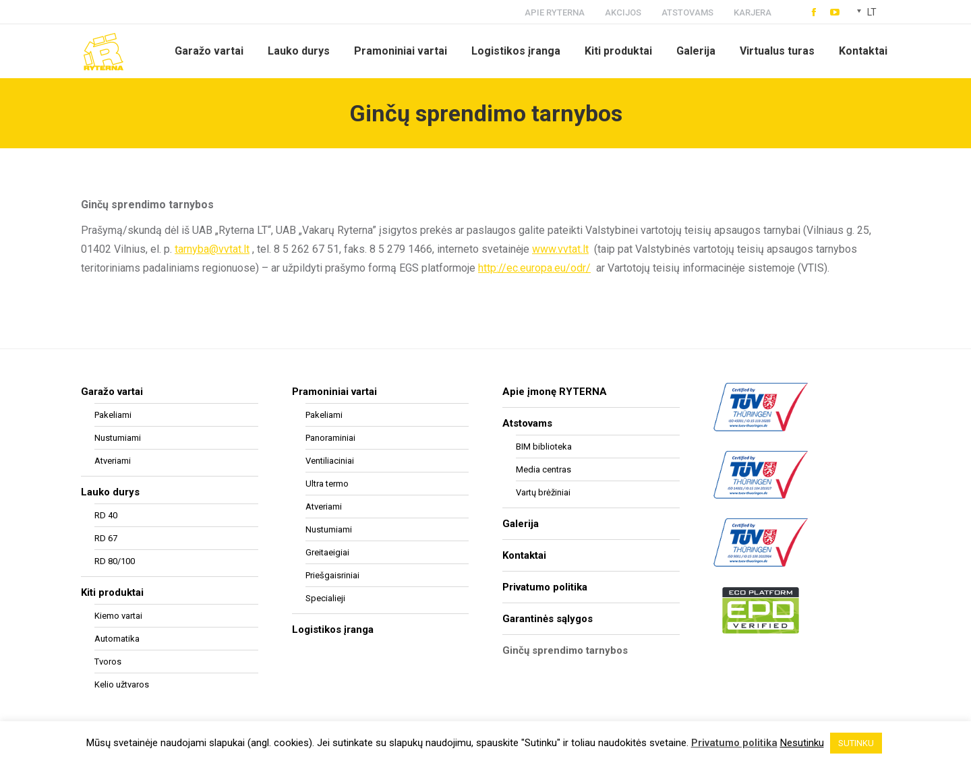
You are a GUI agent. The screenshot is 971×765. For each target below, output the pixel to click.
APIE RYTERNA (555, 12)
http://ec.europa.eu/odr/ (534, 268)
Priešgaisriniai (332, 575)
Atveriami (112, 461)
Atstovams (527, 423)
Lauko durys (110, 492)
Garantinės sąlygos (547, 619)
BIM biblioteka (544, 446)
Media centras (543, 469)
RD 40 (105, 515)
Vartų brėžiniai (543, 492)
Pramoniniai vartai (334, 392)
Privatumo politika (544, 587)
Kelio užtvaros (121, 684)
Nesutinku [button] (802, 743)
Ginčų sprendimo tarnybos (565, 650)
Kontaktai (524, 555)
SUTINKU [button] (856, 743)
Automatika (117, 639)
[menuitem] (209, 51)
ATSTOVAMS (687, 12)
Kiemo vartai (118, 616)
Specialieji (325, 598)
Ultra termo (327, 484)
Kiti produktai (112, 592)
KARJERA (752, 12)
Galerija (520, 524)
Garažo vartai (112, 392)
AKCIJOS (623, 12)
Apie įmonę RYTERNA (554, 392)
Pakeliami (112, 415)
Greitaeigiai (327, 552)
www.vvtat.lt (560, 249)
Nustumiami (117, 438)
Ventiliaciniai (329, 461)
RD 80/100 (114, 561)
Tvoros (107, 661)
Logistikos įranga (333, 629)
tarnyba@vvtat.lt (212, 249)
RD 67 (105, 538)
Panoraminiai (330, 438)
